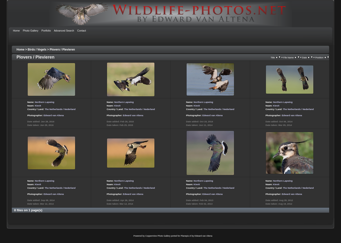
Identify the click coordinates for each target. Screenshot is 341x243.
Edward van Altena (54, 115)
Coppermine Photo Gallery (157, 236)
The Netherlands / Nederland (60, 109)
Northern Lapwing (44, 102)
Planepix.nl (186, 236)
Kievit (38, 105)
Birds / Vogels (37, 49)
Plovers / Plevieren (62, 49)
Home (20, 49)
